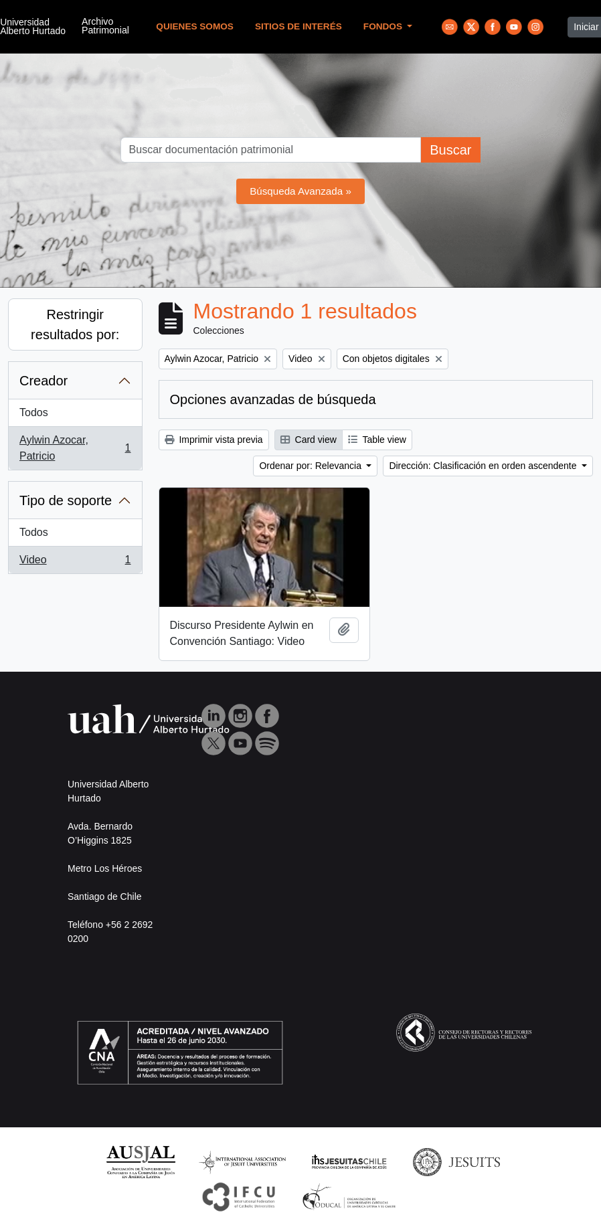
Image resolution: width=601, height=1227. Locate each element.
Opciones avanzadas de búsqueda (273, 399)
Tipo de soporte (65, 500)
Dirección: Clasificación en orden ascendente (484, 465)
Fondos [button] (384, 26)
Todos (33, 412)
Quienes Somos (195, 26)
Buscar (450, 150)
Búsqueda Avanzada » (300, 191)
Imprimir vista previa (214, 439)
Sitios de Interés (298, 26)
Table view (377, 439)
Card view (308, 439)
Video (75, 562)
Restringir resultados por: (75, 324)
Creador (43, 380)
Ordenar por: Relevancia (311, 465)
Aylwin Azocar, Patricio (75, 448)
